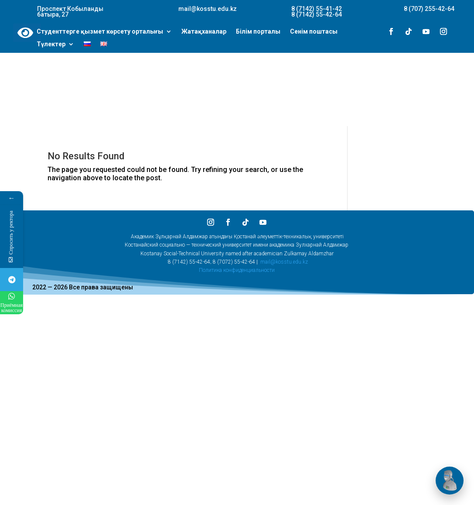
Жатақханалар (203, 32)
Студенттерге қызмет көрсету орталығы (100, 32)
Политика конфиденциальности (237, 270)
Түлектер (51, 44)
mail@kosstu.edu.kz (284, 262)
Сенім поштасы (314, 32)
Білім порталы (258, 32)
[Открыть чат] (450, 481)
